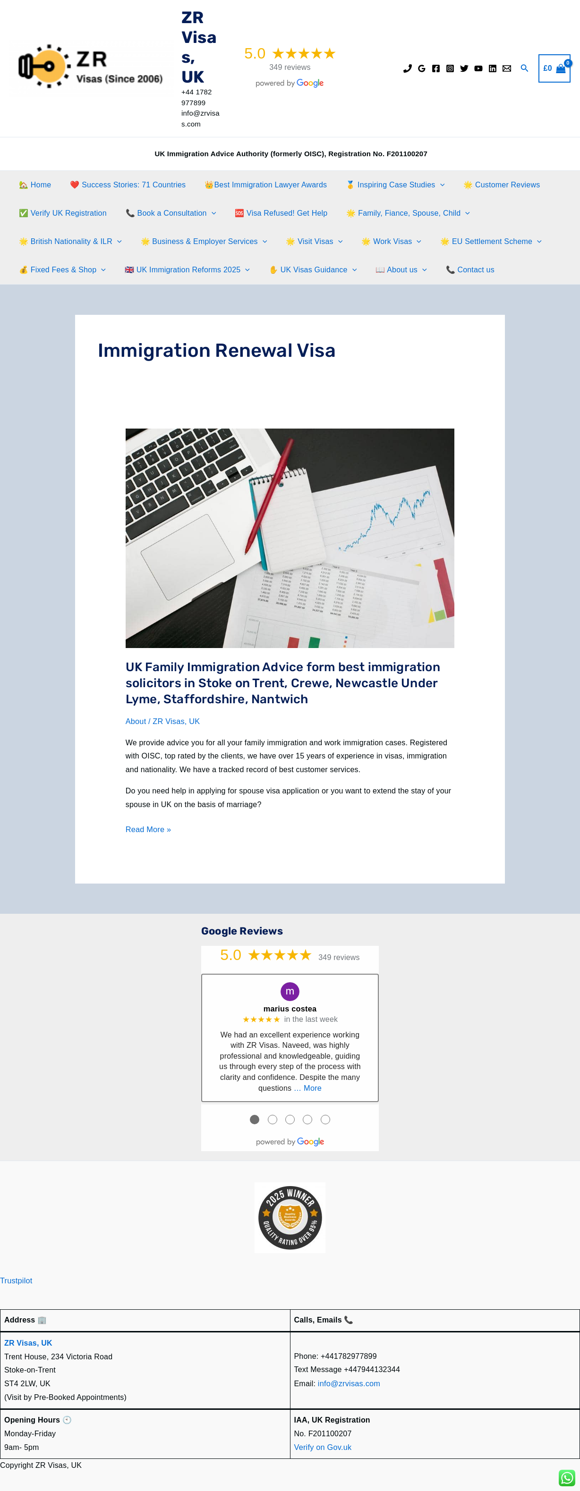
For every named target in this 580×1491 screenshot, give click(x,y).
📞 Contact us (453, 270)
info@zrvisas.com (348, 1381)
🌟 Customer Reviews (484, 185)
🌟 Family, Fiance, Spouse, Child (395, 213)
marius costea (290, 1007)
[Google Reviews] (422, 68)
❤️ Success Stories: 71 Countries (122, 185)
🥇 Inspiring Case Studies (382, 185)
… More (307, 1087)
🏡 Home (33, 185)
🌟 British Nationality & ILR (68, 241)
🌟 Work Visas (378, 241)
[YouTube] (478, 68)
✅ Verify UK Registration (61, 213)
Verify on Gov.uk (322, 1444)
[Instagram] (450, 68)
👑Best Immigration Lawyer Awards (256, 185)
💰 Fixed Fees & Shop (60, 270)
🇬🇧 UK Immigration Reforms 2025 (181, 270)
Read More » (148, 829)
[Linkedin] (492, 68)
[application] (427, 185)
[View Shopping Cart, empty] (554, 68)
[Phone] (407, 68)
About (136, 721)
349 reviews (290, 67)
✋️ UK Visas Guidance (303, 270)
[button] (524, 68)
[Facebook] (436, 68)
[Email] (507, 68)
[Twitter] (464, 68)
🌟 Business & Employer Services (198, 241)
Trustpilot (16, 1279)
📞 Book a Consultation (165, 213)
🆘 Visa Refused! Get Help (271, 213)
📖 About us (387, 270)
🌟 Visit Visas (304, 241)
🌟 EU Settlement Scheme (474, 241)
